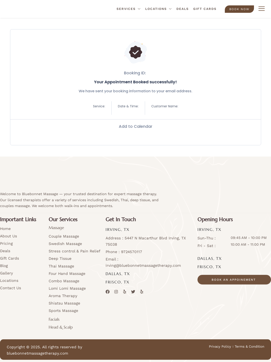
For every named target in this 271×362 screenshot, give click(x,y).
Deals (182, 9)
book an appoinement (234, 285)
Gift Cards (205, 9)
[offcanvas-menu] (261, 8)
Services (129, 9)
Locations (158, 9)
